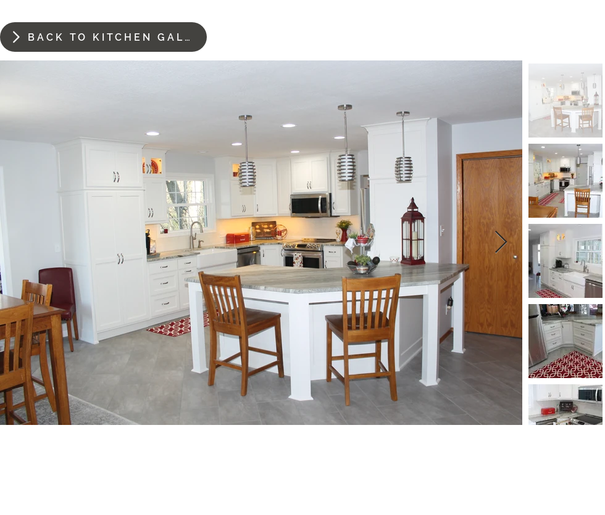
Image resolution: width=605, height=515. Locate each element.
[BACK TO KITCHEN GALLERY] (103, 37)
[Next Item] (501, 243)
